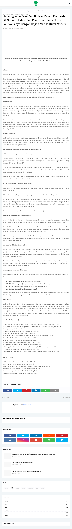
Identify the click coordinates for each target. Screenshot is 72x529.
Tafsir (19, 384)
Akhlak (6, 488)
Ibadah (23, 488)
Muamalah (13, 384)
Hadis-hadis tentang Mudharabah (22, 462)
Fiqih (12, 488)
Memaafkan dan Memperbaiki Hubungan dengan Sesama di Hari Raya (34, 454)
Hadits (10, 11)
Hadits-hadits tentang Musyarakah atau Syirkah (27, 471)
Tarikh (42, 488)
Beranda (5, 11)
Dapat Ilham (8, 28)
